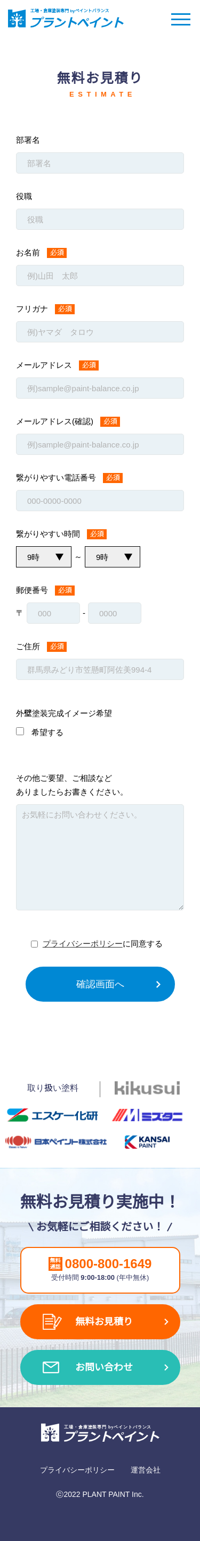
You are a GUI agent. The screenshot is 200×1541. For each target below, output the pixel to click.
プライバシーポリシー (83, 943)
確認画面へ (100, 984)
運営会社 (146, 1470)
